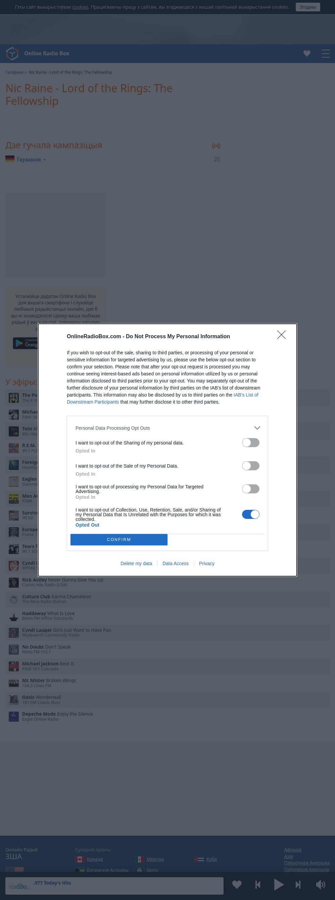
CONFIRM (119, 539)
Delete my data (136, 563)
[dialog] (167, 450)
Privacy (206, 563)
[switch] (250, 442)
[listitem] (167, 427)
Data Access (175, 563)
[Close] (283, 337)
